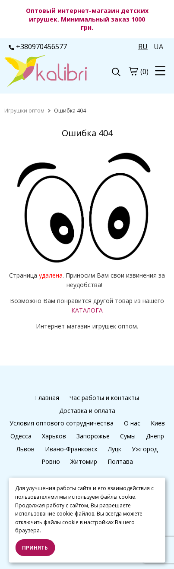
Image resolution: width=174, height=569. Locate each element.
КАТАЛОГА (87, 310)
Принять (35, 547)
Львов (25, 449)
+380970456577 (38, 46)
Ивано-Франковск (71, 449)
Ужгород (145, 449)
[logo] (45, 72)
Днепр (155, 436)
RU (143, 46)
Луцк (114, 449)
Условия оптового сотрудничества (61, 423)
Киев (158, 423)
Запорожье (93, 436)
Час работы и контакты (104, 398)
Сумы (128, 436)
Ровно (50, 461)
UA (158, 46)
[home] (24, 110)
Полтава (120, 461)
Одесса (21, 436)
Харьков (54, 436)
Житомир (83, 461)
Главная (47, 398)
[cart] (133, 71)
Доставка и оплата (87, 410)
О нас (132, 423)
